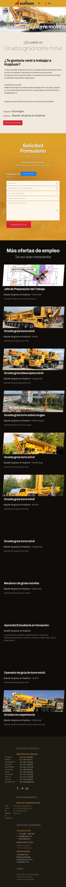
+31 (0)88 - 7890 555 (26, 834)
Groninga (8, 757)
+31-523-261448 (26, 767)
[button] (39, 3)
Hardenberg (9, 767)
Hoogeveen (9, 769)
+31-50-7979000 (26, 757)
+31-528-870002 (26, 769)
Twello (8, 777)
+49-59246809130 (26, 782)
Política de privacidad (25, 877)
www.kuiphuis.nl (24, 839)
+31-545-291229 (26, 772)
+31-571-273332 (26, 777)
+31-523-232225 (26, 762)
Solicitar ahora (13, 123)
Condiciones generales (25, 879)
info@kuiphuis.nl (25, 836)
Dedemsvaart (10, 762)
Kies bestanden (29, 174)
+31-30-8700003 (26, 779)
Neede (7, 772)
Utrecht (8, 779)
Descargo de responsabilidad (28, 874)
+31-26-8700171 (26, 760)
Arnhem (8, 759)
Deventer (8, 764)
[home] (24, 3)
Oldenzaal (9, 774)
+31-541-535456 (26, 774)
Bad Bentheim (10, 782)
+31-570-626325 (26, 765)
